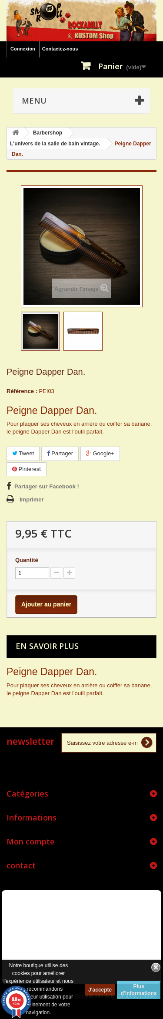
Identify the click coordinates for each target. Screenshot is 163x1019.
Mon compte (31, 841)
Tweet (23, 453)
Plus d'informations (139, 989)
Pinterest (26, 469)
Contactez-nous (60, 48)
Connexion (22, 48)
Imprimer (32, 499)
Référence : (22, 391)
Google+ (100, 453)
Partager (60, 453)
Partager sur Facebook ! (46, 486)
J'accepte (100, 990)
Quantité (26, 560)
